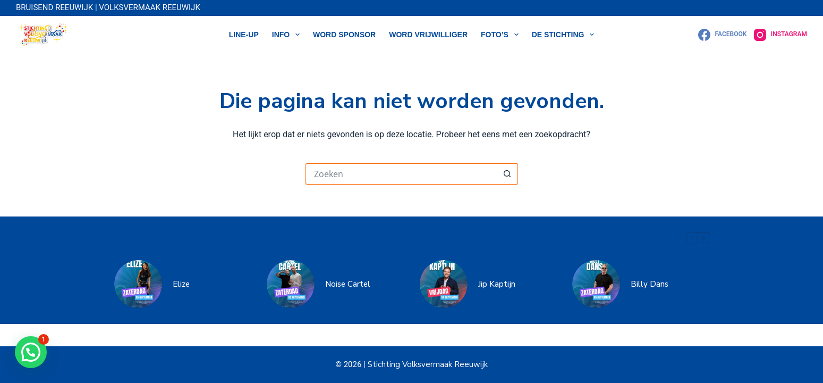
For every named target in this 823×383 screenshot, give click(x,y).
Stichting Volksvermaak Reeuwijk (427, 364)
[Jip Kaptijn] (444, 284)
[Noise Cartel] (291, 284)
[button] (31, 352)
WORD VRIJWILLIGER (428, 34)
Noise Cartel (347, 284)
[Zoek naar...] (401, 174)
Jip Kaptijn (496, 284)
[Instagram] (780, 35)
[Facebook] (722, 35)
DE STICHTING (565, 34)
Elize (181, 284)
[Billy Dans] (596, 284)
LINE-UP (244, 34)
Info (288, 34)
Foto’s (502, 34)
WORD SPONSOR (344, 34)
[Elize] (138, 284)
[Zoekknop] (507, 174)
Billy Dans (649, 284)
